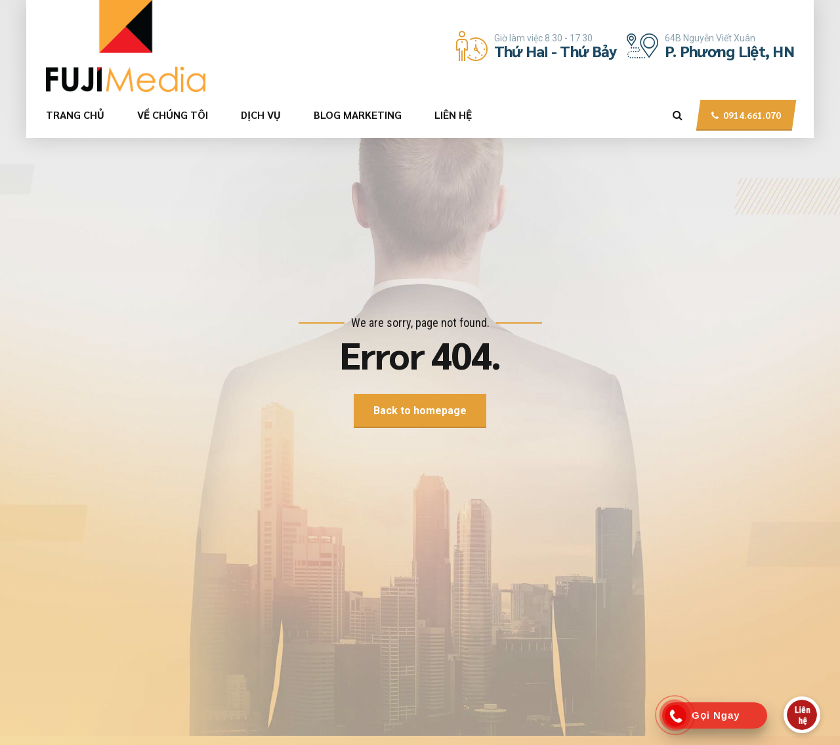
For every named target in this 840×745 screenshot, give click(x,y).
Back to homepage (420, 410)
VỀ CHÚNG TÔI (172, 114)
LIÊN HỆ (453, 114)
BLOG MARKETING (358, 114)
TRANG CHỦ (75, 114)
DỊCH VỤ (261, 114)
